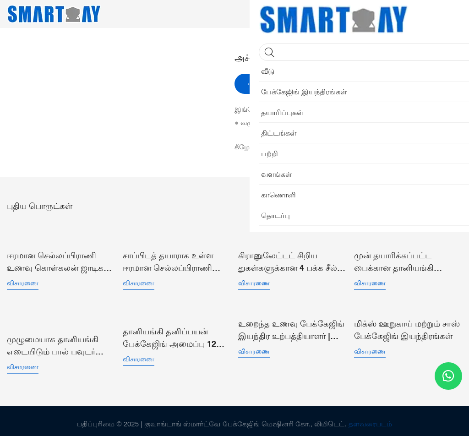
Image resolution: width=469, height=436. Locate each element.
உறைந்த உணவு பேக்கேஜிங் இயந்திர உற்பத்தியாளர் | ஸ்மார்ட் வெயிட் (291, 326)
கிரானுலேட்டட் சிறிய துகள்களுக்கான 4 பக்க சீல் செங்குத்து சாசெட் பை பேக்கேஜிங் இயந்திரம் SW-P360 (289, 259)
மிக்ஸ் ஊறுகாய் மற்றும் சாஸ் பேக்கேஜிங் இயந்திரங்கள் (407, 326)
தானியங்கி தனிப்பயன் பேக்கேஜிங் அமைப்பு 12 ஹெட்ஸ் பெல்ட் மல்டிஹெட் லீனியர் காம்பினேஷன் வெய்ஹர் (175, 333)
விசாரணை (22, 280)
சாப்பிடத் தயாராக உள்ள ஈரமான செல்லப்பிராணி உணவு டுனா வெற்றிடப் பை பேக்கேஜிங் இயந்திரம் (175, 259)
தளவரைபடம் (370, 418)
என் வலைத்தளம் (293, 122)
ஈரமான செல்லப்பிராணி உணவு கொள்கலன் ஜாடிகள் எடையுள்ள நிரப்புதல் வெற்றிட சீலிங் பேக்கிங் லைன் (59, 259)
